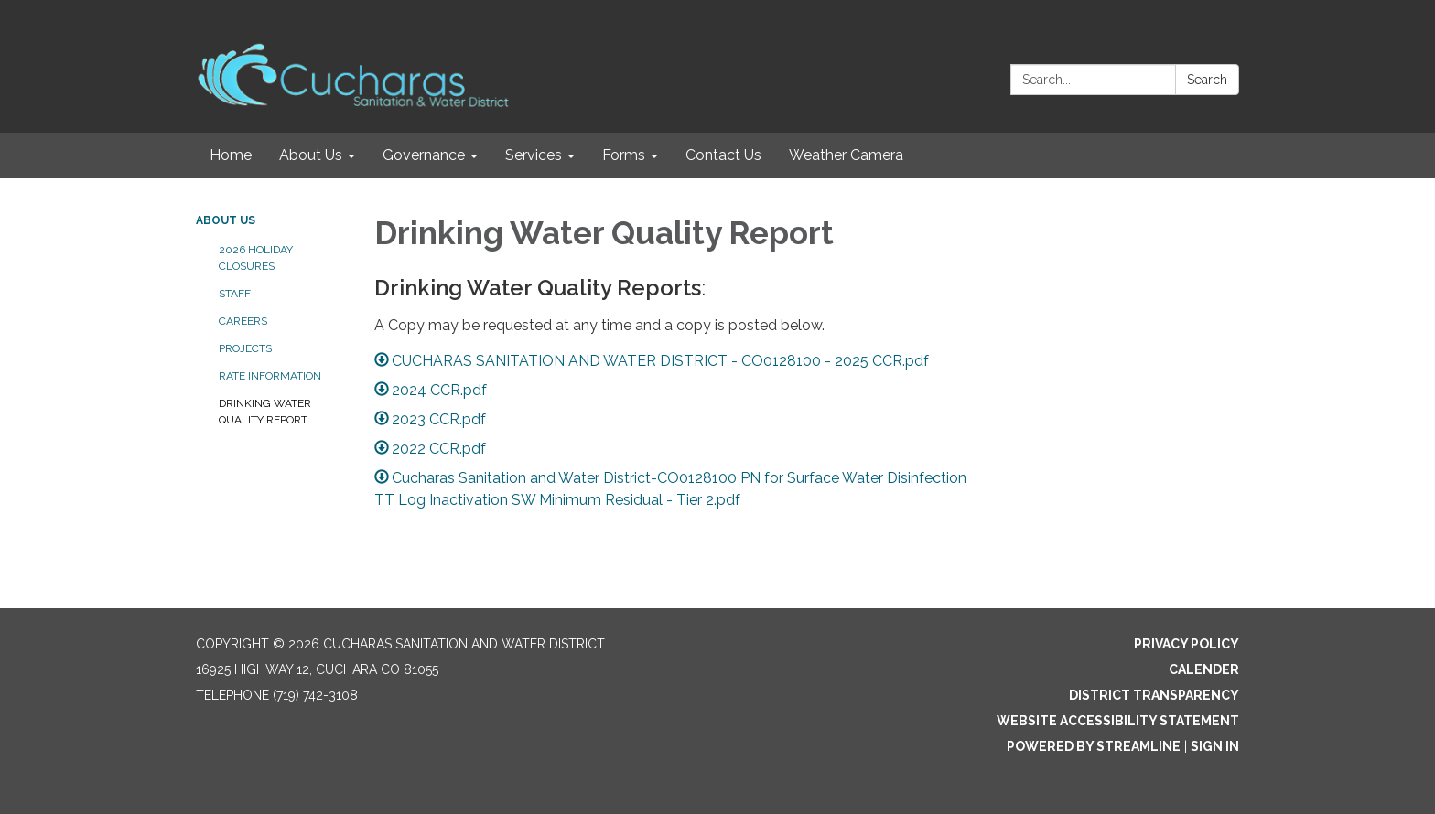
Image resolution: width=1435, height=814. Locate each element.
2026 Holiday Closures (256, 258)
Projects (245, 348)
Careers (243, 321)
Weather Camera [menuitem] (846, 155)
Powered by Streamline (1094, 746)
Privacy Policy (1186, 644)
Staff (235, 293)
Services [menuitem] (533, 155)
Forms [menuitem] (623, 155)
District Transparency (1154, 695)
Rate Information (270, 376)
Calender (1204, 669)
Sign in (1215, 746)
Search (1207, 79)
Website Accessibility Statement (1118, 720)
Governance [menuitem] (424, 155)
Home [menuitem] (231, 155)
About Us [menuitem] (310, 155)
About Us (225, 220)
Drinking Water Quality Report (265, 411)
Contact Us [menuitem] (723, 155)
